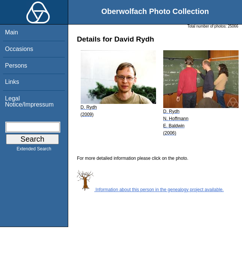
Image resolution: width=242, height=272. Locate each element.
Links (12, 82)
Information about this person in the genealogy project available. (150, 189)
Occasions (19, 49)
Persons (16, 65)
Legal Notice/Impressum (29, 101)
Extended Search (34, 150)
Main (11, 32)
